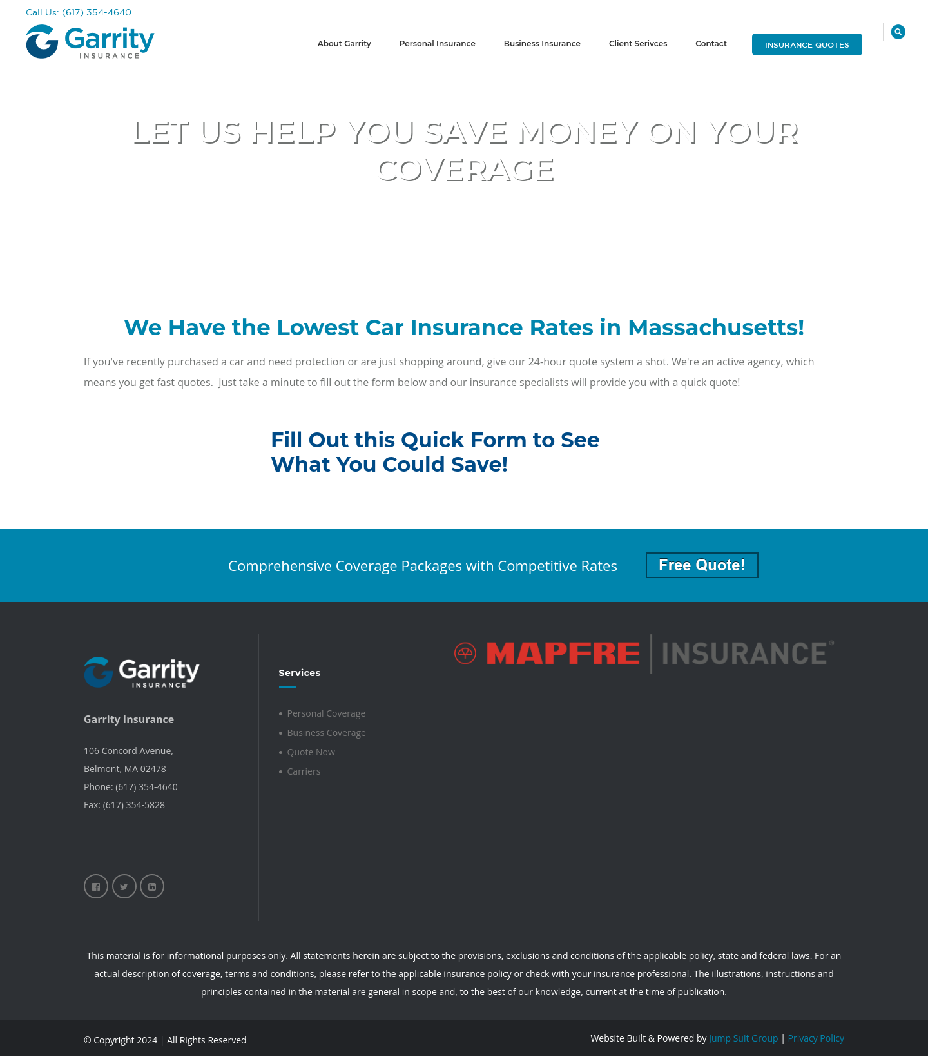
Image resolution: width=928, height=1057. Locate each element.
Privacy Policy (816, 1038)
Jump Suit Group (743, 1038)
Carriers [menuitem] (304, 771)
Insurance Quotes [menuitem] (807, 44)
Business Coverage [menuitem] (326, 732)
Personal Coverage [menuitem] (326, 713)
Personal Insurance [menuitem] (438, 43)
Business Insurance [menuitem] (542, 43)
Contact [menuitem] (711, 43)
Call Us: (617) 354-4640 (78, 12)
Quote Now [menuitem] (311, 752)
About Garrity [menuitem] (344, 43)
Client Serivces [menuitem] (638, 43)
